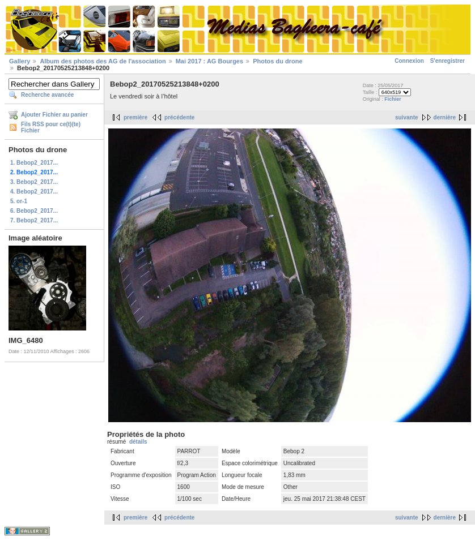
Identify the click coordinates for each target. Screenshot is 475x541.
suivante (406, 117)
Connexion (409, 61)
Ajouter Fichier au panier (54, 114)
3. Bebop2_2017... (34, 182)
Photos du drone (277, 61)
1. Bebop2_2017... (34, 163)
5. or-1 (18, 201)
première (135, 117)
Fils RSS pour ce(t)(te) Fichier (50, 127)
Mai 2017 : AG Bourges (209, 61)
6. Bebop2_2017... (34, 211)
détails (138, 442)
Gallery (19, 61)
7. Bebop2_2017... (34, 220)
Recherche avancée (47, 95)
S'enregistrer (447, 61)
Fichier (392, 99)
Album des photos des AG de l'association (103, 61)
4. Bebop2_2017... (34, 191)
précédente (179, 117)
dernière (445, 117)
